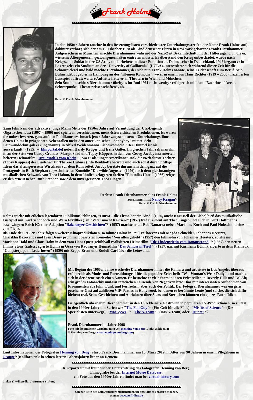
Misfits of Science (207, 308)
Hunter (198, 312)
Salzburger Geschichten (86, 225)
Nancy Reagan (163, 199)
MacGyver (117, 312)
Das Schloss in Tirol (135, 246)
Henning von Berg (133, 328)
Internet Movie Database (142, 372)
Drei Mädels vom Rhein (57, 158)
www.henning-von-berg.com (114, 332)
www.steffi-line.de (131, 395)
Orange (9, 357)
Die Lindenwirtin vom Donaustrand (180, 242)
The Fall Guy (136, 308)
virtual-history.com (164, 376)
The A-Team (144, 312)
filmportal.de (51, 149)
